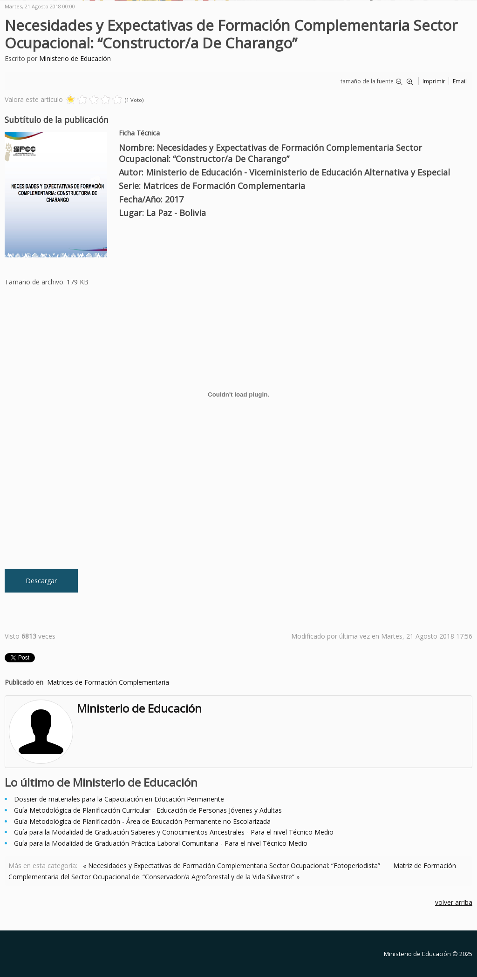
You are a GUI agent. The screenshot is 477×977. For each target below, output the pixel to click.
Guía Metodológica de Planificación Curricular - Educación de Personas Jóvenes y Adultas (148, 810)
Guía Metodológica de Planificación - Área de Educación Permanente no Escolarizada (142, 821)
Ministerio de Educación (75, 58)
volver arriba (453, 902)
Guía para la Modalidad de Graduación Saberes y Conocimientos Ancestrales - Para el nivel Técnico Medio (174, 832)
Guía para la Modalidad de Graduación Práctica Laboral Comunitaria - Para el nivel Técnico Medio (160, 843)
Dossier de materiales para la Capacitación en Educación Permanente (119, 799)
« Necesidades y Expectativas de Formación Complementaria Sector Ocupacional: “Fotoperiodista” (231, 865)
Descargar (41, 580)
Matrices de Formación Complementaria (108, 682)
